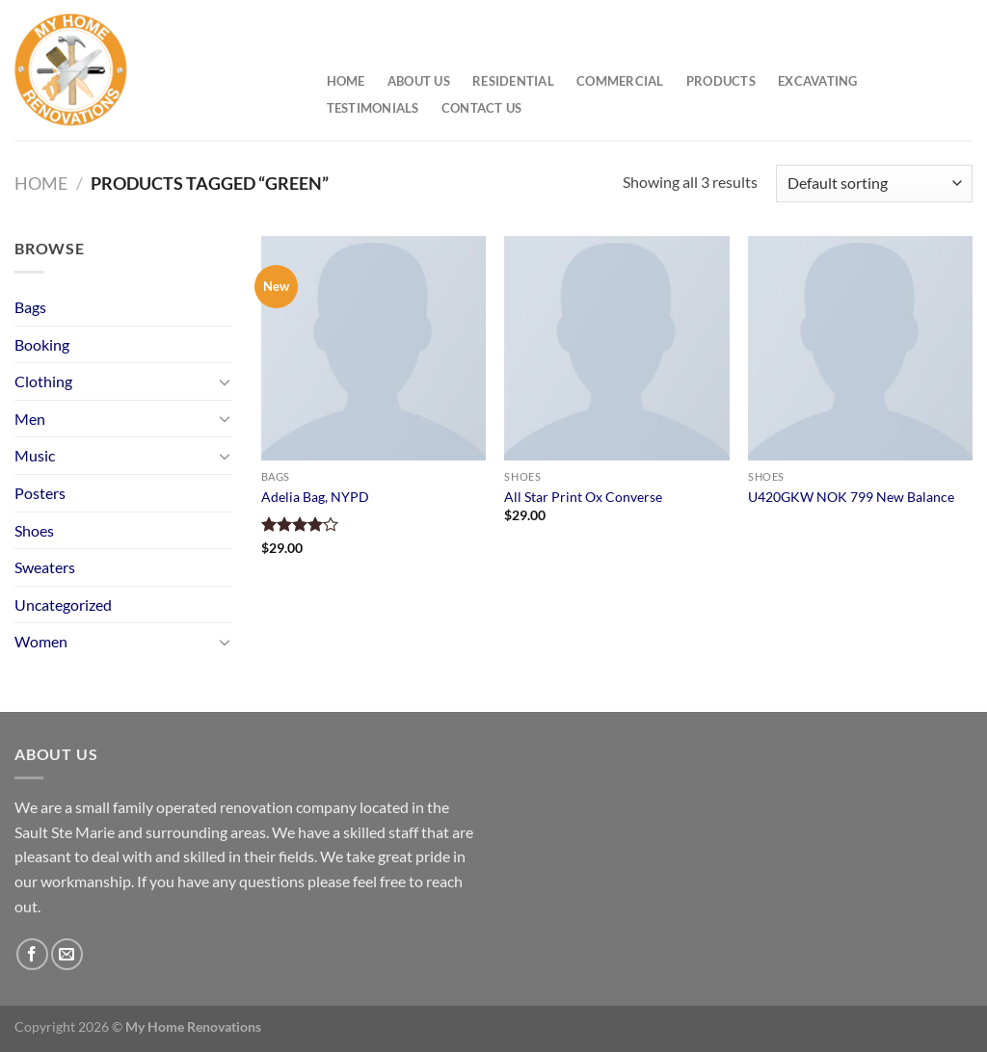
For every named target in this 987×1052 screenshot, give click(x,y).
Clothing (43, 381)
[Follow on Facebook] (32, 954)
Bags (30, 307)
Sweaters (44, 567)
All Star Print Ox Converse (583, 496)
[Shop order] (874, 183)
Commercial (620, 81)
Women (40, 641)
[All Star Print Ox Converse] (616, 348)
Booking (41, 344)
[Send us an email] (67, 954)
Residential (513, 81)
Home (346, 81)
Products (721, 81)
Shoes (34, 530)
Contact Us (481, 108)
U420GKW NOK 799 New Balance (851, 496)
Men (29, 418)
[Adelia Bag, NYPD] (373, 348)
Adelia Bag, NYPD (315, 496)
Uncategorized (63, 604)
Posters (40, 493)
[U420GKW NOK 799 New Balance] (860, 348)
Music (34, 455)
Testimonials (373, 108)
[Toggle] (224, 381)
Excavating (818, 81)
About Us (418, 81)
